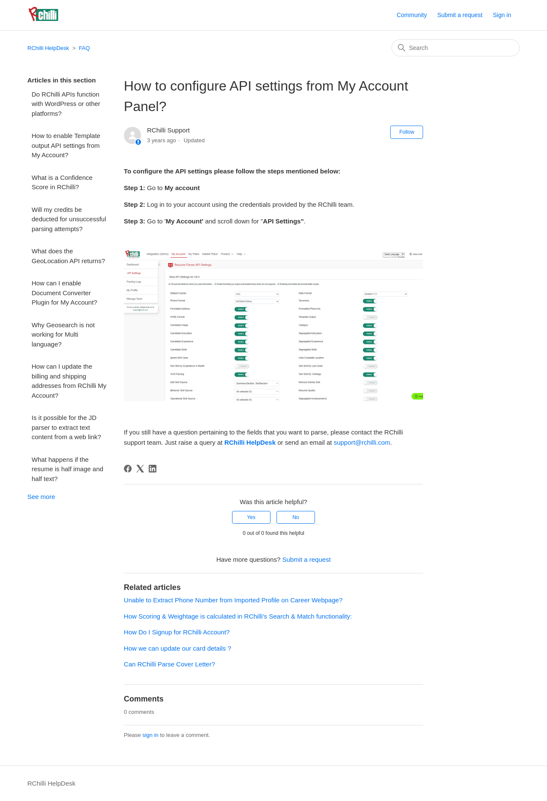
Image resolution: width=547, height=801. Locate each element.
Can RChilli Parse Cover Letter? (169, 664)
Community (412, 15)
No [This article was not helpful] (295, 517)
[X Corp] (140, 468)
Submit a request (459, 15)
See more (41, 496)
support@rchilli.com (362, 442)
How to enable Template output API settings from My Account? (66, 145)
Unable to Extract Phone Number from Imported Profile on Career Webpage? (233, 600)
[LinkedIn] (152, 468)
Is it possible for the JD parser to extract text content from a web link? (66, 427)
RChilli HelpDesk (48, 48)
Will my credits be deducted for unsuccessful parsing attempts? (69, 219)
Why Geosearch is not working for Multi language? (63, 334)
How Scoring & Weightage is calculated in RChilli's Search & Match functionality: (238, 616)
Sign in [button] (502, 15)
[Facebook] (128, 468)
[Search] (455, 47)
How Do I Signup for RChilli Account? (177, 632)
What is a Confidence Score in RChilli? (62, 182)
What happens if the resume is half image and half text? (67, 469)
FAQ (84, 48)
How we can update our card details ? (177, 648)
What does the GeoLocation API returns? (68, 255)
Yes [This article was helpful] (251, 517)
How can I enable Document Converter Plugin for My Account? (64, 292)
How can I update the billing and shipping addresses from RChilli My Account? (69, 381)
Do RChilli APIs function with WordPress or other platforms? (66, 104)
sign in (150, 735)
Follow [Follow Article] (406, 132)
